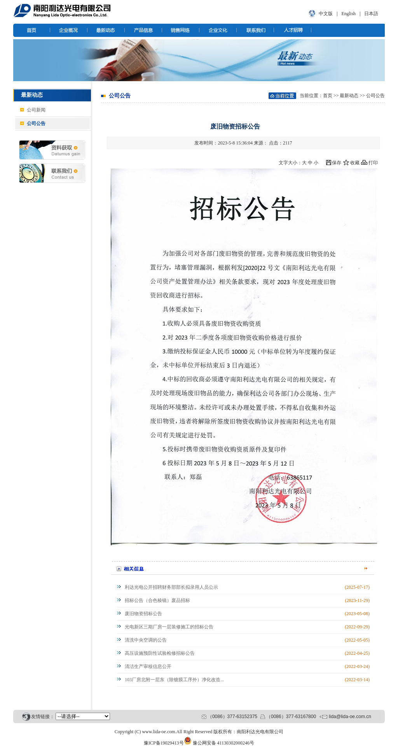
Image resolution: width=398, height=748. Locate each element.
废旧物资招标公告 (143, 613)
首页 (327, 95)
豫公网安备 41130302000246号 (224, 743)
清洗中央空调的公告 (146, 640)
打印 (373, 162)
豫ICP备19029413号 (164, 743)
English (348, 13)
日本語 (371, 13)
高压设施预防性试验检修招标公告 (160, 653)
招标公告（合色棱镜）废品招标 (157, 600)
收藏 (355, 162)
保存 (336, 162)
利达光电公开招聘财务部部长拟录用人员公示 (171, 587)
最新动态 (349, 95)
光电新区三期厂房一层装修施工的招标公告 (169, 627)
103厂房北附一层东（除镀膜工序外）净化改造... (174, 679)
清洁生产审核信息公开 (148, 666)
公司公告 (36, 123)
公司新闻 (36, 110)
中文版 (326, 13)
